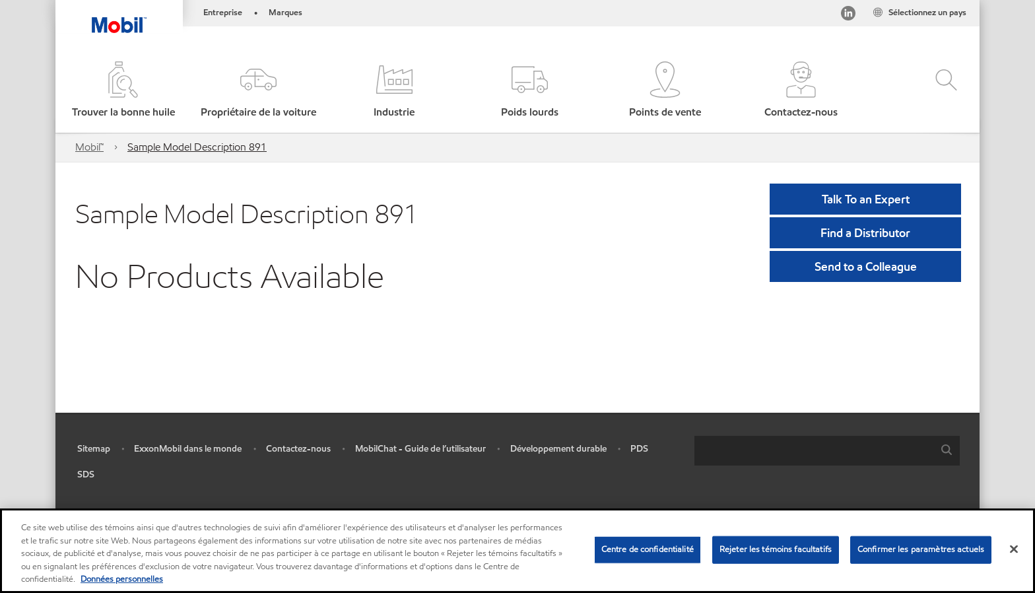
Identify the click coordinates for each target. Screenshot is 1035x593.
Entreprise (222, 12)
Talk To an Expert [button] (866, 199)
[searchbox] (813, 451)
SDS (85, 474)
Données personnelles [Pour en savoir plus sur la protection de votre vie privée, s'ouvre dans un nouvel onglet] (122, 579)
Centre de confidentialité (647, 549)
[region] (517, 550)
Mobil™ (89, 147)
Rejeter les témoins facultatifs (775, 549)
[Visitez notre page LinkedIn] (848, 15)
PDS (639, 448)
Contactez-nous (298, 448)
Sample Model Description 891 (197, 147)
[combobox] (827, 451)
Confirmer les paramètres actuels (920, 549)
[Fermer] (1013, 549)
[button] (258, 90)
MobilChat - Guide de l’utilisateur (420, 448)
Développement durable (558, 448)
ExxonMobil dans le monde (188, 448)
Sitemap (93, 448)
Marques (285, 12)
